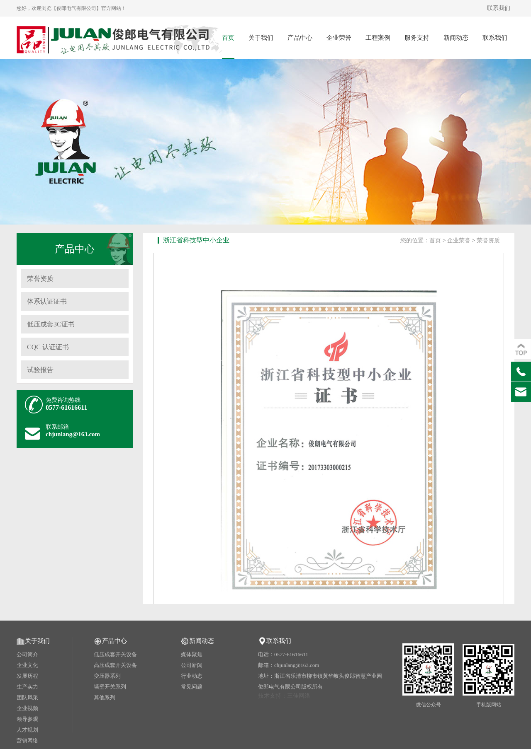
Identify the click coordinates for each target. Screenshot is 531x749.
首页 (228, 37)
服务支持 (416, 37)
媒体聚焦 (191, 654)
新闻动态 (455, 37)
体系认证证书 (47, 301)
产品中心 (299, 37)
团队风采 (27, 697)
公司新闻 (191, 665)
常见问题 (191, 687)
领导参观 (27, 719)
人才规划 (27, 730)
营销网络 (27, 740)
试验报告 (40, 369)
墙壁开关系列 (110, 687)
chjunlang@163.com (73, 434)
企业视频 (27, 708)
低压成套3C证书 (51, 324)
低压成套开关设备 (115, 654)
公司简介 (27, 654)
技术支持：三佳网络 (284, 696)
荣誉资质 (40, 278)
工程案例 (377, 37)
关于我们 (260, 37)
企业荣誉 (338, 37)
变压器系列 (107, 676)
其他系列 (104, 697)
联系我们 (498, 8)
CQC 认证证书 (48, 346)
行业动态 (191, 676)
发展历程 (27, 676)
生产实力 (27, 687)
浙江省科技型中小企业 (196, 240)
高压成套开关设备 (115, 665)
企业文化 (27, 665)
